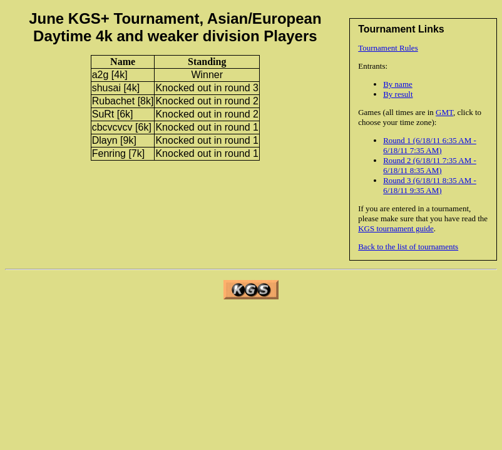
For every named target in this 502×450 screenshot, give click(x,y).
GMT (444, 112)
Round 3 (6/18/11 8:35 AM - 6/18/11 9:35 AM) (429, 185)
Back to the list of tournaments (408, 246)
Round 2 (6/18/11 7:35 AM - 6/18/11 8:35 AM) (429, 165)
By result (397, 94)
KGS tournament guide (396, 228)
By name (397, 84)
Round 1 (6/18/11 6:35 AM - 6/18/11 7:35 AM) (429, 145)
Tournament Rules (388, 47)
